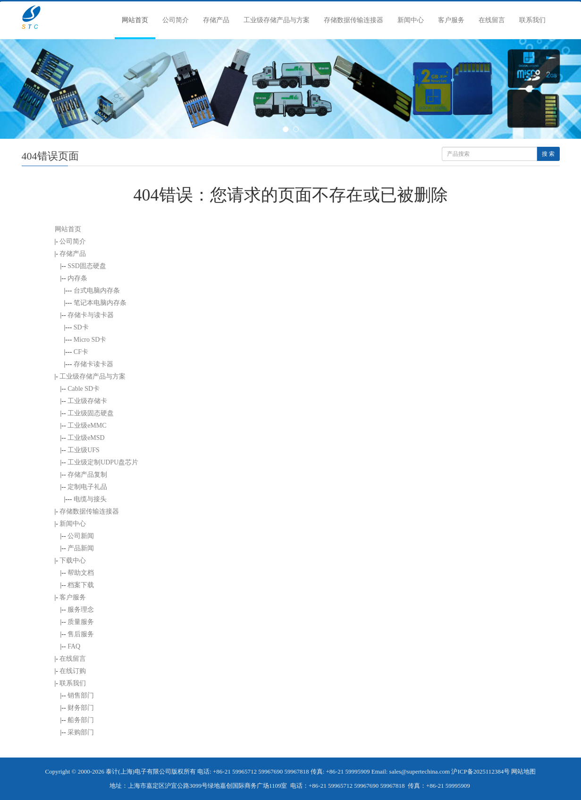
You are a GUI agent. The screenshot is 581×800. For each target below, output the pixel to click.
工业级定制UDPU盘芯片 (102, 462)
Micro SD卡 (90, 339)
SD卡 (81, 327)
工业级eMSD (86, 437)
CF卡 (81, 351)
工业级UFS (83, 450)
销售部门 (80, 695)
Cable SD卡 (83, 388)
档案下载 (80, 585)
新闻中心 (410, 20)
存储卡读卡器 (93, 364)
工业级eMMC (86, 425)
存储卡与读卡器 (90, 315)
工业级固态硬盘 (90, 413)
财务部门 (80, 707)
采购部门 (80, 732)
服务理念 (80, 609)
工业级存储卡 (87, 400)
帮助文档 (80, 572)
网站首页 (135, 20)
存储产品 (216, 20)
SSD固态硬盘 (86, 265)
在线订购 (72, 670)
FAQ (73, 646)
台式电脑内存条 (97, 290)
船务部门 (80, 720)
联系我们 (532, 20)
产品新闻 (80, 548)
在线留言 (492, 20)
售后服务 (80, 634)
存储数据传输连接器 (353, 20)
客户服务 (451, 20)
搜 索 (548, 154)
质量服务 (80, 621)
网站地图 (523, 771)
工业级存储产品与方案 (277, 20)
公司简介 (175, 20)
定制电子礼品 (87, 486)
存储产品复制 (87, 474)
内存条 (77, 278)
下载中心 (72, 560)
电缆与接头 (90, 499)
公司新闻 (80, 535)
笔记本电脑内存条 (100, 302)
